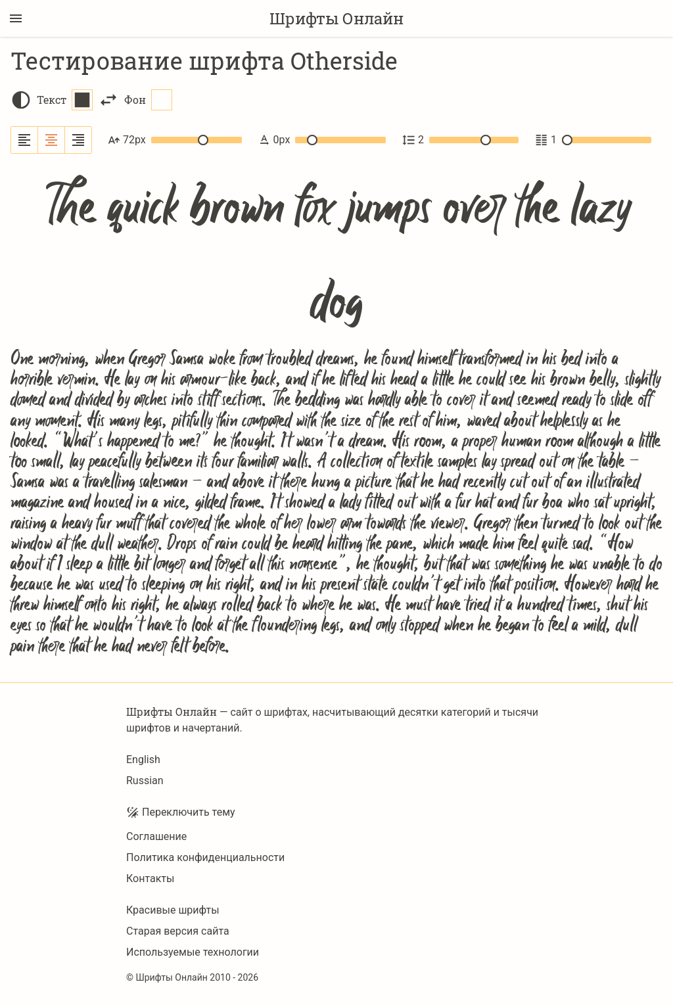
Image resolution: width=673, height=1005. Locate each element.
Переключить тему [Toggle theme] (180, 812)
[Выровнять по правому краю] (78, 140)
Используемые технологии (192, 952)
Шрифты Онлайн (336, 18)
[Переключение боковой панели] (16, 18)
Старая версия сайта (177, 931)
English (143, 759)
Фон (148, 99)
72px (175, 140)
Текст (65, 99)
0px (322, 140)
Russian (145, 780)
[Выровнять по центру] (51, 140)
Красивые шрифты (173, 910)
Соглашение (156, 836)
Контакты (150, 878)
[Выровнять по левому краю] (24, 140)
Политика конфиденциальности (205, 857)
